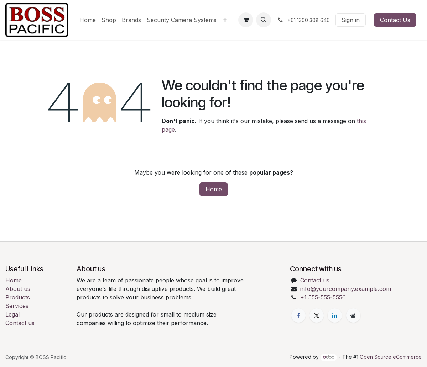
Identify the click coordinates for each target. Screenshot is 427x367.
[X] (316, 315)
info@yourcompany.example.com (345, 288)
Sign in (351, 19)
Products (17, 297)
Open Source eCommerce (391, 357)
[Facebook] (298, 315)
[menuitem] (88, 20)
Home (213, 189)
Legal (12, 314)
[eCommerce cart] (245, 19)
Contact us (20, 322)
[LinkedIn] (335, 315)
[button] (263, 19)
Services (16, 305)
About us (17, 288)
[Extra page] (353, 315)
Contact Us (395, 19)
